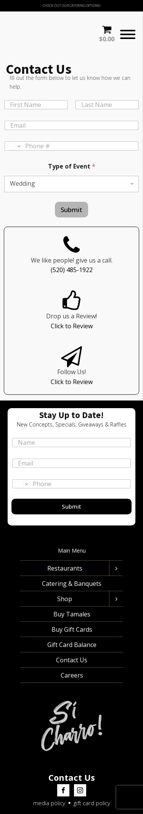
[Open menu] (127, 25)
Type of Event (71, 147)
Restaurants (64, 549)
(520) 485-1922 (72, 251)
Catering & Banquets (71, 565)
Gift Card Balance (71, 626)
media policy (49, 784)
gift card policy (92, 784)
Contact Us (71, 641)
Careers (71, 656)
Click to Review (72, 307)
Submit (71, 190)
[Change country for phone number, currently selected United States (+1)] (13, 127)
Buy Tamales (71, 595)
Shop (64, 580)
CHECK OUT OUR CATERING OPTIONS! (72, 5)
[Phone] (71, 127)
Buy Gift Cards (71, 610)
